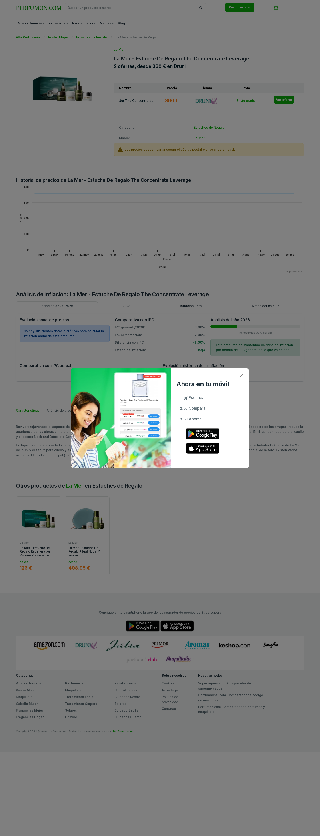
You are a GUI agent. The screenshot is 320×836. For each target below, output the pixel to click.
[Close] (241, 375)
